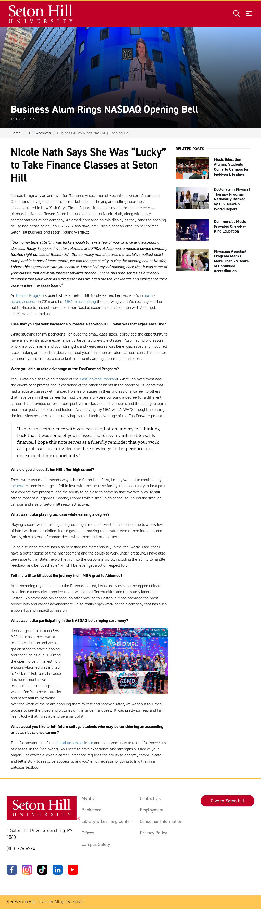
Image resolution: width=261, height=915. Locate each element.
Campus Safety (96, 844)
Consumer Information (161, 821)
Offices (88, 833)
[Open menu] (248, 14)
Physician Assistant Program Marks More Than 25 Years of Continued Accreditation (231, 261)
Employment (152, 810)
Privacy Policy (153, 833)
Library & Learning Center (106, 821)
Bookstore (91, 810)
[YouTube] (73, 870)
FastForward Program (98, 379)
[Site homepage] (41, 14)
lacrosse (18, 485)
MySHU (89, 798)
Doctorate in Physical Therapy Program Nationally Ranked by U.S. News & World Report (232, 199)
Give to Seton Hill (227, 801)
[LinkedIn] (58, 870)
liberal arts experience (74, 742)
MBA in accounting (80, 301)
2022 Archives (39, 133)
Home (16, 133)
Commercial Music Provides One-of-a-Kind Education (230, 226)
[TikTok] (42, 870)
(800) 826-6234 (21, 849)
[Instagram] (27, 870)
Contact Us (150, 798)
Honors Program (30, 295)
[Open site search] (236, 14)
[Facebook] (12, 870)
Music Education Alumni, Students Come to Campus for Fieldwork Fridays (231, 167)
